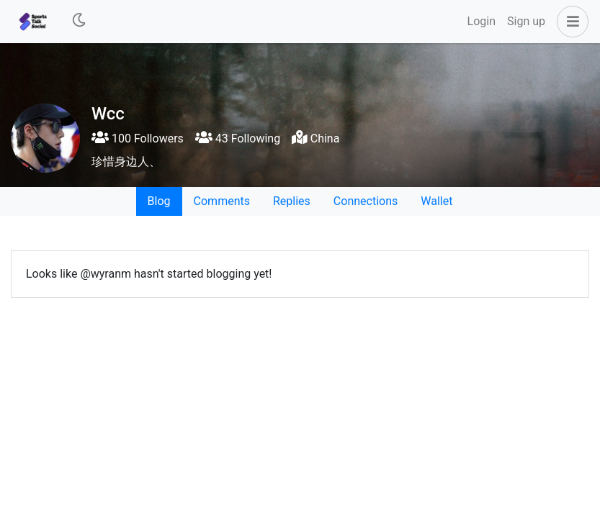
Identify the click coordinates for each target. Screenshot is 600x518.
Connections (365, 201)
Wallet (436, 201)
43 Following (237, 138)
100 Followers (137, 138)
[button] (569, 21)
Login (481, 21)
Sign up (526, 21)
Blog (159, 201)
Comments (222, 201)
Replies (291, 201)
